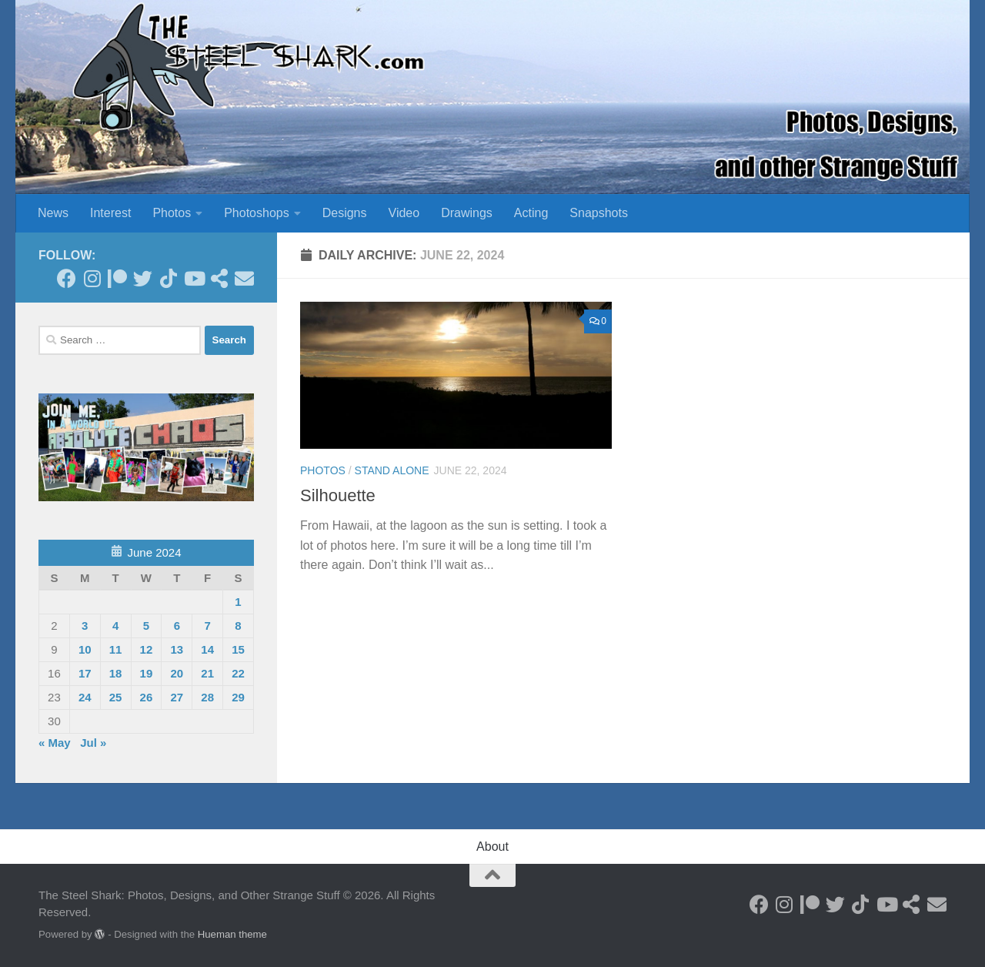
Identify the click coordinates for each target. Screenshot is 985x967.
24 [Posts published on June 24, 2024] (85, 697)
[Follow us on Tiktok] (168, 278)
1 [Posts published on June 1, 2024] (238, 601)
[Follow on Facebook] (66, 278)
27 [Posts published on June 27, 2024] (176, 697)
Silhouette (338, 495)
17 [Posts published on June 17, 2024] (85, 673)
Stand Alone (392, 470)
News (53, 212)
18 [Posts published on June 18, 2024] (115, 673)
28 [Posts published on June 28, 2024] (207, 697)
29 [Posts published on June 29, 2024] (238, 697)
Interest (110, 212)
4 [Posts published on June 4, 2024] (115, 625)
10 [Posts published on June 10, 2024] (85, 649)
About (492, 846)
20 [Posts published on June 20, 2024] (176, 673)
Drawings (466, 212)
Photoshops (256, 212)
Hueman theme (232, 934)
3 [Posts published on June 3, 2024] (85, 625)
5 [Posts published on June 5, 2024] (146, 625)
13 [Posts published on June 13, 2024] (176, 649)
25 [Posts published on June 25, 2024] (115, 697)
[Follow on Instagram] (92, 278)
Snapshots (598, 212)
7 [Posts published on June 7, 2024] (207, 625)
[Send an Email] (244, 278)
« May (54, 742)
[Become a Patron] (117, 278)
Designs (344, 212)
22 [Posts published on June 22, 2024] (238, 673)
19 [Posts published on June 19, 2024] (146, 673)
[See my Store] (219, 278)
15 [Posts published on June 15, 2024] (238, 649)
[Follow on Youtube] (193, 278)
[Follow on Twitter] (142, 278)
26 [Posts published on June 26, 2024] (146, 697)
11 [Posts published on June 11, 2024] (115, 649)
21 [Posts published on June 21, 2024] (207, 673)
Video (404, 212)
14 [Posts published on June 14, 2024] (207, 649)
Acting (531, 212)
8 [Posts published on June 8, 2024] (238, 625)
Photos (171, 212)
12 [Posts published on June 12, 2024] (146, 649)
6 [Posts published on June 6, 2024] (177, 625)
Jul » (93, 742)
